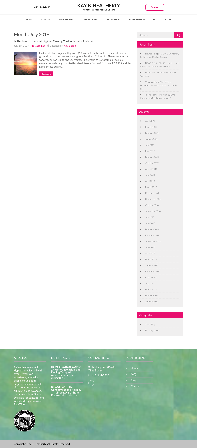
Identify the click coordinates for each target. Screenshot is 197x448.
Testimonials (113, 19)
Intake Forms (65, 19)
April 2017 (150, 181)
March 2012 (151, 289)
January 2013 (151, 265)
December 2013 (152, 235)
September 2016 (153, 211)
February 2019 (152, 157)
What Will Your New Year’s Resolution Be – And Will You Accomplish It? (159, 85)
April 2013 (150, 253)
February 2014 (152, 229)
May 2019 (150, 151)
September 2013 (153, 241)
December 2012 (152, 271)
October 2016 (152, 205)
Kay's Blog (70, 45)
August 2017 (151, 169)
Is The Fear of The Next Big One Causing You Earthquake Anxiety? (53, 41)
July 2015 (149, 217)
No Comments (39, 45)
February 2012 (152, 295)
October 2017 (152, 163)
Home (29, 19)
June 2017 (150, 175)
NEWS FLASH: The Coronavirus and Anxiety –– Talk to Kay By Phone (66, 390)
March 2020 (151, 127)
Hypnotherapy (137, 19)
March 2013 (151, 259)
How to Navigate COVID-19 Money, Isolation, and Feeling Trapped (66, 369)
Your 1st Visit (89, 19)
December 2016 (152, 193)
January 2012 (151, 301)
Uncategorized (152, 330)
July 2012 (149, 283)
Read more (46, 74)
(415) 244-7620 (42, 7)
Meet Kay (45, 19)
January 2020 (151, 139)
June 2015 (150, 223)
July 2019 (149, 145)
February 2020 (152, 133)
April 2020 (150, 121)
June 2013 (150, 247)
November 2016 (152, 199)
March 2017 (151, 187)
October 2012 (152, 277)
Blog (168, 19)
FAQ (155, 19)
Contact (155, 7)
